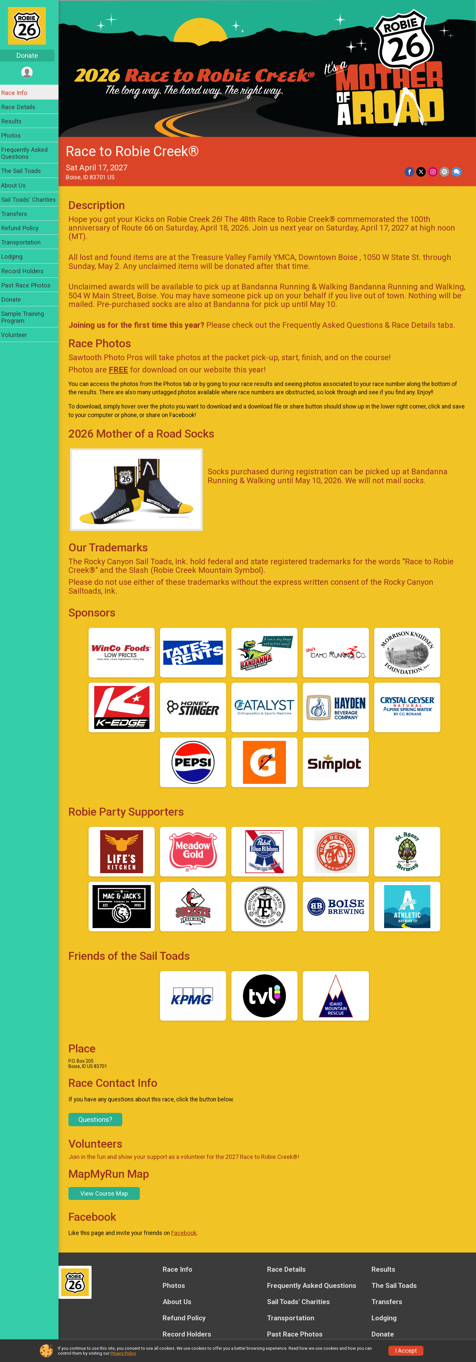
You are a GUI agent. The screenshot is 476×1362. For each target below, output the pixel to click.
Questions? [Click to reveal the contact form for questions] (100, 1117)
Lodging (16, 256)
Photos (15, 135)
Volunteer (18, 334)
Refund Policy (24, 228)
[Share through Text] (457, 170)
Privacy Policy (123, 1353)
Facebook (188, 1230)
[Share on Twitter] (421, 170)
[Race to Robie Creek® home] (31, 25)
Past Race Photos (30, 285)
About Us (17, 185)
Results (15, 121)
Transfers (18, 213)
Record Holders (26, 271)
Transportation (25, 242)
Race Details (22, 107)
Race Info (18, 92)
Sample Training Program (26, 317)
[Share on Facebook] (410, 170)
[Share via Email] (445, 170)
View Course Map (108, 1190)
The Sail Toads (25, 170)
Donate (31, 56)
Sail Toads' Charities (32, 199)
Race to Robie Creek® (136, 150)
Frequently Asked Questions (28, 153)
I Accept (406, 1350)
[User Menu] (31, 72)
